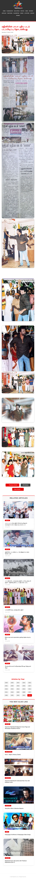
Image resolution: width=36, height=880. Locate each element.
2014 (18, 689)
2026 (6, 682)
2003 (24, 695)
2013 (24, 689)
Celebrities (16, 13)
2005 (12, 695)
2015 (12, 689)
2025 (12, 682)
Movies (18, 15)
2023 (24, 682)
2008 (24, 692)
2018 (24, 685)
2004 (18, 695)
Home (4, 10)
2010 (12, 692)
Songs (21, 13)
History (32, 13)
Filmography (10, 10)
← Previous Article (12, 485)
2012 (29, 689)
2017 (29, 685)
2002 (29, 695)
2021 (6, 685)
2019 (18, 685)
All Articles (25, 485)
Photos (22, 10)
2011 (6, 692)
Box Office (16, 10)
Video (26, 10)
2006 (6, 695)
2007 (29, 692)
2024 (18, 682)
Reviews (31, 10)
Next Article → (18, 489)
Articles (4, 13)
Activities (26, 13)
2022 (29, 682)
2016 (6, 689)
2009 (18, 692)
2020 (12, 685)
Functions (9, 13)
